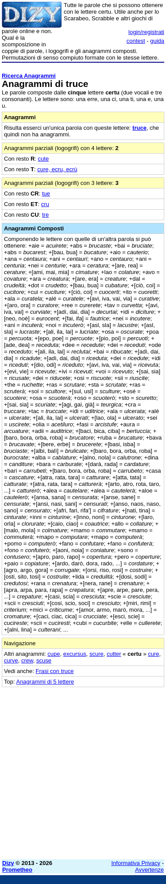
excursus (74, 654)
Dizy (8, 863)
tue (46, 193)
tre (45, 214)
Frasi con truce (55, 671)
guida (157, 41)
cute (43, 158)
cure (153, 654)
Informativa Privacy (136, 863)
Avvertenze (149, 869)
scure (96, 654)
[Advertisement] (83, 770)
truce (139, 127)
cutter (114, 654)
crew (27, 660)
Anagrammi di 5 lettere (45, 681)
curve (11, 660)
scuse (43, 660)
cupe (53, 654)
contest (136, 41)
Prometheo (17, 869)
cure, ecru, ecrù (57, 169)
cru (45, 204)
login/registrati (146, 32)
